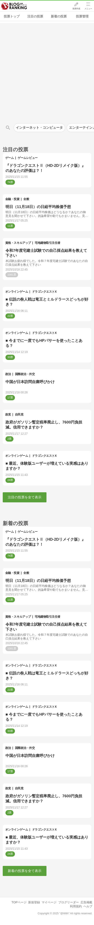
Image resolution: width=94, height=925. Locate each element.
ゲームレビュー (28, 157)
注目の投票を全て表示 (24, 497)
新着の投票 (59, 16)
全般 (26, 199)
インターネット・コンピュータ (39, 127)
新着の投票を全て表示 (24, 871)
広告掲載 (86, 902)
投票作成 (76, 9)
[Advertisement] (47, 70)
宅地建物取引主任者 (47, 242)
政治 (8, 374)
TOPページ (18, 902)
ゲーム (9, 157)
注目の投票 (35, 16)
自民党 (19, 414)
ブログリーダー (68, 902)
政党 (8, 414)
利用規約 (76, 906)
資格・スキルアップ (18, 242)
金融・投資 (12, 199)
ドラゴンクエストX (44, 291)
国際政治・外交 (25, 374)
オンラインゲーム (16, 291)
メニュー (88, 9)
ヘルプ (87, 906)
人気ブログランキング (14, 6)
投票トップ (12, 16)
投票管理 (82, 16)
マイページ (49, 902)
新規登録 (34, 902)
